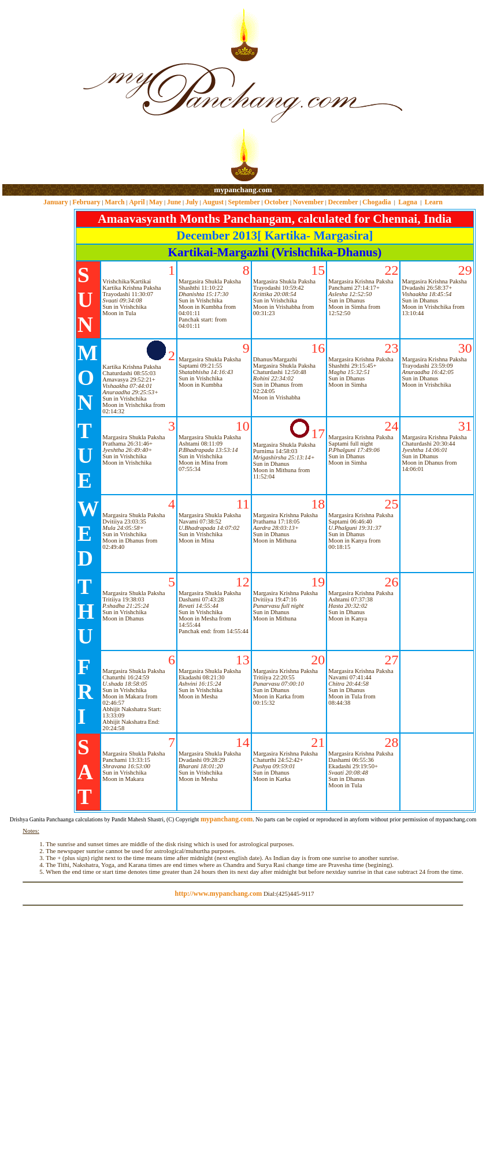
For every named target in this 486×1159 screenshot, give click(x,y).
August (213, 202)
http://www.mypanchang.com (218, 893)
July (192, 202)
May (155, 202)
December (343, 202)
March (114, 202)
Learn (434, 202)
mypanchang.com (243, 189)
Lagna (407, 202)
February (86, 202)
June (174, 202)
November (308, 202)
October (276, 202)
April (136, 202)
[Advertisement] (39, 93)
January (55, 202)
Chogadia (376, 202)
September (244, 202)
